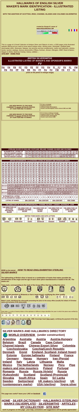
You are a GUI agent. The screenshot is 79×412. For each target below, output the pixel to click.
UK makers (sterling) (52, 381)
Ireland (7, 361)
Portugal (63, 368)
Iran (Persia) (61, 358)
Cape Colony (54, 342)
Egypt (23, 352)
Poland (47, 368)
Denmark (9, 352)
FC (20, 67)
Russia (23, 371)
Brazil (22, 342)
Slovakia (8, 377)
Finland (55, 355)
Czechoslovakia (17, 348)
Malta (60, 361)
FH (48, 67)
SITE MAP (52, 407)
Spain (44, 377)
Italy (19, 361)
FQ (22, 70)
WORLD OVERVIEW (22, 334)
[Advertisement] (17, 31)
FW (57, 70)
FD (26, 67)
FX (63, 70)
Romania (8, 371)
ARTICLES (68, 403)
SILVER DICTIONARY (27, 400)
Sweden (8, 381)
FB (14, 67)
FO (11, 70)
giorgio (19, 107)
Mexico (7, 365)
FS (34, 70)
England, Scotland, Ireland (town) (54, 352)
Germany (12, 358)
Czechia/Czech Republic (48, 348)
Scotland (29, 374)
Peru (61, 365)
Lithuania (46, 361)
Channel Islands (13, 345)
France (68, 355)
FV (51, 70)
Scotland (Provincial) (54, 374)
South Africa (27, 377)
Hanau (27, 358)
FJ (59, 67)
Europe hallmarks (33, 355)
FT (40, 70)
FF (37, 67)
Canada (36, 342)
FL (70, 67)
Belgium (8, 342)
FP (17, 70)
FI (55, 67)
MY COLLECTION (32, 407)
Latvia (31, 361)
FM (76, 67)
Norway (49, 365)
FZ (74, 70)
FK (64, 67)
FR (28, 70)
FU (45, 70)
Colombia (69, 345)
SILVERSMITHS (49, 403)
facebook (39, 393)
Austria (41, 339)
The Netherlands (28, 365)
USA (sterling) (46, 384)
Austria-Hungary (61, 339)
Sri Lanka (58, 377)
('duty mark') (50, 319)
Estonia (11, 355)
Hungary (42, 358)
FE (31, 67)
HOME (6, 400)
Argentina (9, 339)
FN (5, 70)
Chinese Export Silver (43, 345)
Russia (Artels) (43, 371)
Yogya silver (68, 384)
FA (9, 67)
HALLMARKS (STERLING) (60, 400)
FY (68, 70)
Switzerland (26, 381)
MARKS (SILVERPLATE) (20, 403)
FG (42, 67)
